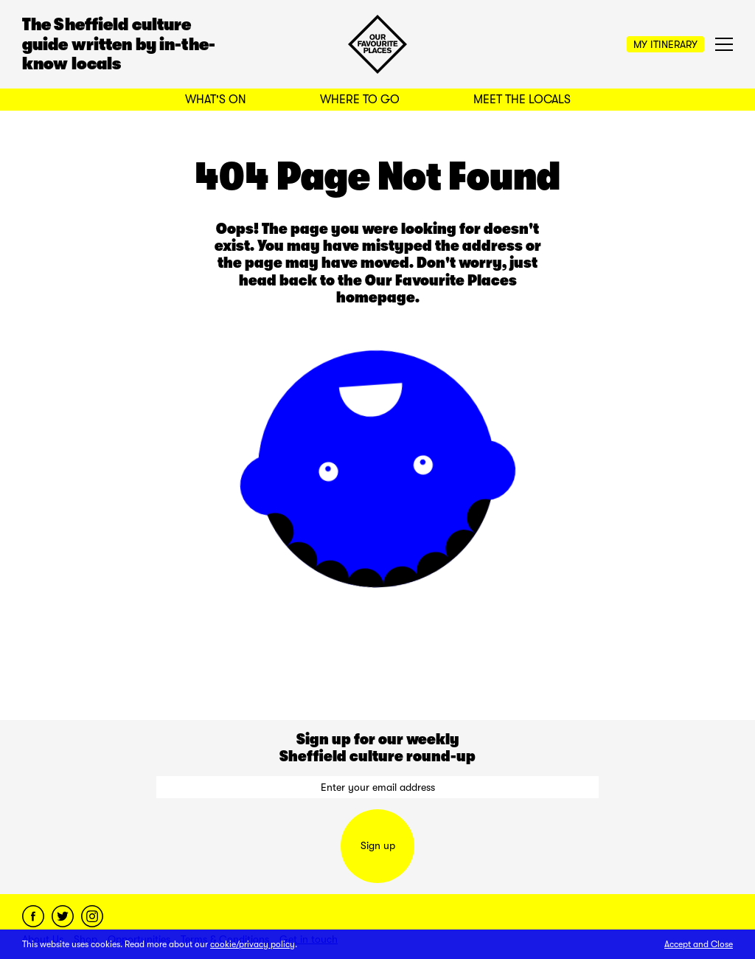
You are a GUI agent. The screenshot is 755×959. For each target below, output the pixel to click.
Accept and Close (698, 944)
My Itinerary (665, 44)
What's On (215, 99)
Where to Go (360, 99)
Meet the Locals (522, 99)
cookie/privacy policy (252, 944)
